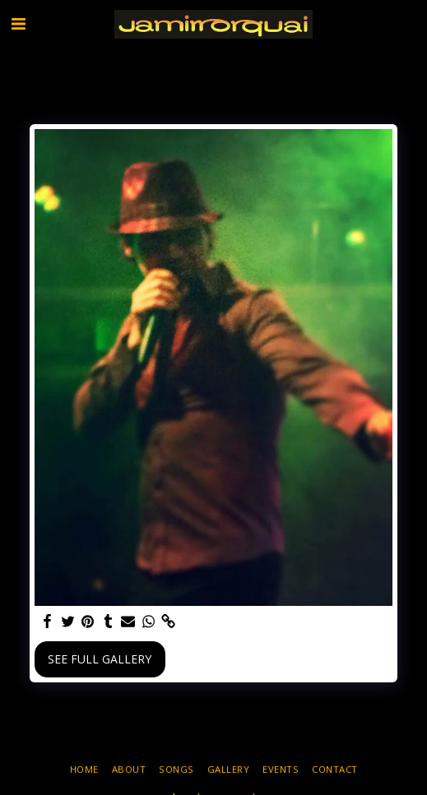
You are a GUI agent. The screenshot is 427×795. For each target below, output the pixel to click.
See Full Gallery (99, 659)
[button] (18, 23)
